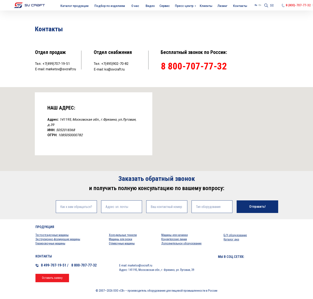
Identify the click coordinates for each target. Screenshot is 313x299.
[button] (52, 278)
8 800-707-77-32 (194, 66)
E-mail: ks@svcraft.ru (109, 69)
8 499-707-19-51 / (54, 265)
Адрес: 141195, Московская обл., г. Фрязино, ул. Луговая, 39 (156, 270)
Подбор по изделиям (109, 6)
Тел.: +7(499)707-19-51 (52, 64)
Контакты (240, 6)
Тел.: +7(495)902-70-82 (111, 64)
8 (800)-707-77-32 (298, 5)
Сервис (164, 6)
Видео (150, 6)
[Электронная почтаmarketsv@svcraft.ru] (271, 5)
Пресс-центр (184, 6)
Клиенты (206, 6)
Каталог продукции (74, 6)
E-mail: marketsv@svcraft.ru (55, 69)
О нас (135, 6)
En (260, 5)
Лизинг (222, 6)
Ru (256, 5)
